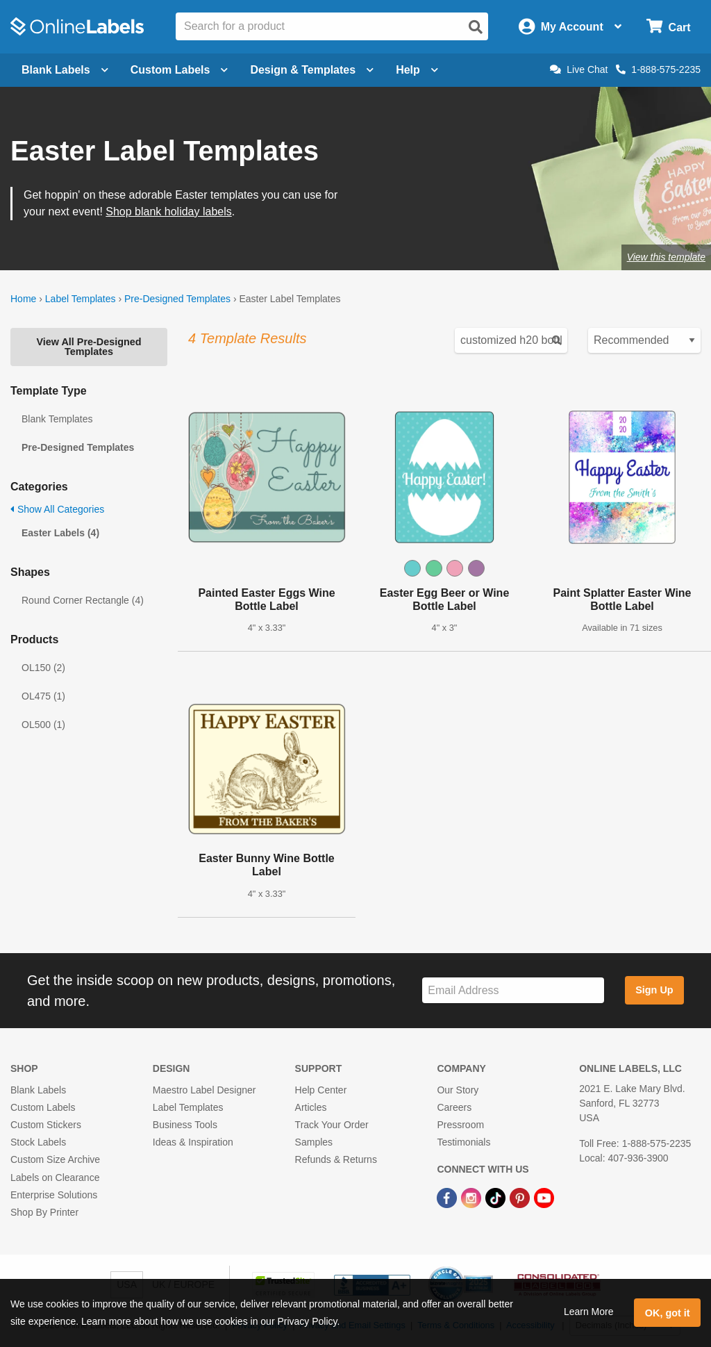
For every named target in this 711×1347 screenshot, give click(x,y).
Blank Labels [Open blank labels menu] (65, 70)
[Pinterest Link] (521, 1197)
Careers (454, 1107)
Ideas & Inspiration (193, 1142)
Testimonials (463, 1142)
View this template (666, 257)
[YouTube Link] (544, 1197)
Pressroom (460, 1124)
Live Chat (579, 69)
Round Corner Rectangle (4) (83, 600)
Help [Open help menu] (417, 70)
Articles (311, 1107)
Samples (314, 1142)
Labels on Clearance (54, 1177)
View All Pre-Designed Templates (88, 346)
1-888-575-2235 (658, 69)
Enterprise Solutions (53, 1194)
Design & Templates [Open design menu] (312, 70)
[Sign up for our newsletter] (513, 990)
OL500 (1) (43, 724)
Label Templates (80, 298)
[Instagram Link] (472, 1197)
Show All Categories (57, 509)
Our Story (457, 1090)
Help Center (321, 1090)
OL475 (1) (43, 696)
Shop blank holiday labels (168, 211)
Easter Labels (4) (60, 532)
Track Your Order (332, 1124)
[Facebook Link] (448, 1197)
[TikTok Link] (496, 1197)
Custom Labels (42, 1107)
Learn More (589, 1311)
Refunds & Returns (336, 1159)
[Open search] (475, 27)
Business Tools (185, 1124)
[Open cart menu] (668, 26)
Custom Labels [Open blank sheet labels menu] (179, 70)
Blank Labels (38, 1090)
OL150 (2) (43, 667)
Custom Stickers (45, 1124)
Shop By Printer (44, 1212)
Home (23, 298)
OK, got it (667, 1313)
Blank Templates (57, 418)
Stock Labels (38, 1142)
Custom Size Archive (55, 1159)
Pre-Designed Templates (177, 298)
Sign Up (654, 989)
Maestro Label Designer (204, 1090)
